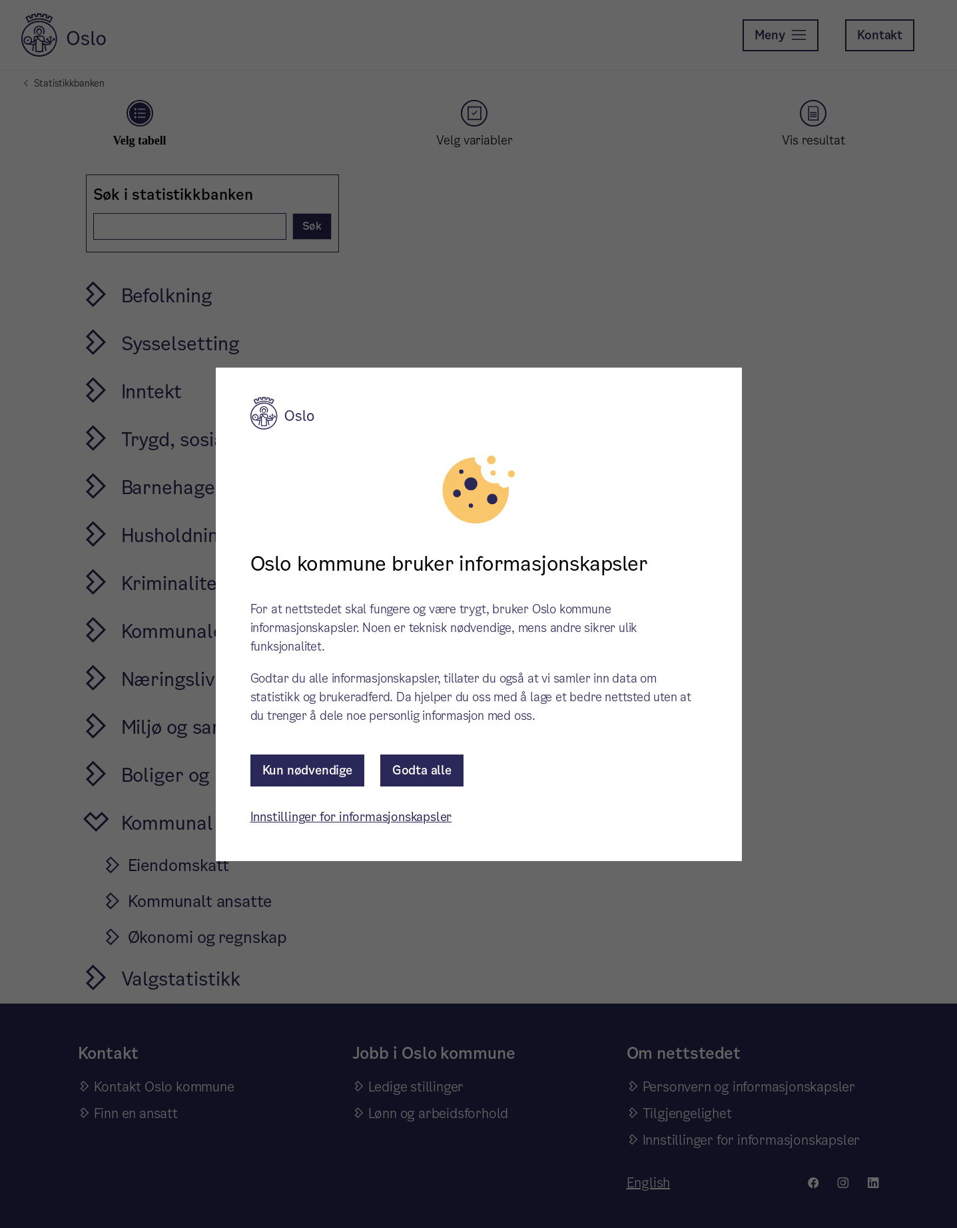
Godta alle (422, 770)
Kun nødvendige (307, 770)
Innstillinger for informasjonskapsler (351, 816)
